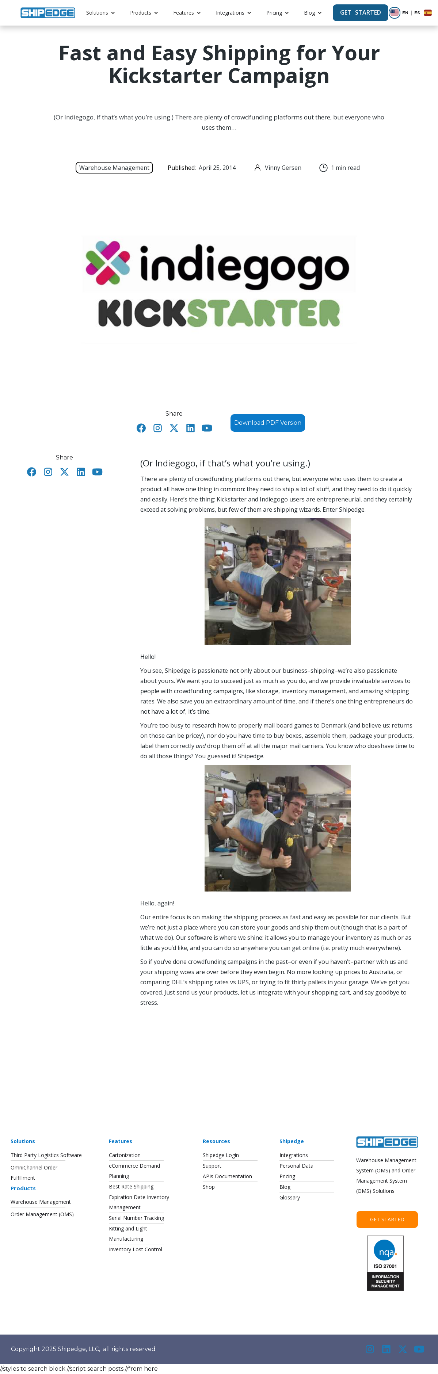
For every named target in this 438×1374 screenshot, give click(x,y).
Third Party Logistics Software (46, 1155)
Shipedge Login (221, 1155)
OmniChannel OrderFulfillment (34, 1172)
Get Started (387, 1219)
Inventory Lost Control (135, 1249)
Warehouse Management (41, 1201)
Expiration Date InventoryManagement (139, 1202)
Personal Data (296, 1165)
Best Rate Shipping (131, 1186)
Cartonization (125, 1155)
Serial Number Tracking (136, 1217)
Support (212, 1165)
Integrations (230, 12)
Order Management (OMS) (42, 1214)
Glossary (289, 1197)
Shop (209, 1186)
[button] (101, 12)
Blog (309, 12)
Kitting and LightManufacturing (128, 1233)
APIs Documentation (227, 1176)
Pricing (274, 12)
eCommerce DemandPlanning (134, 1170)
